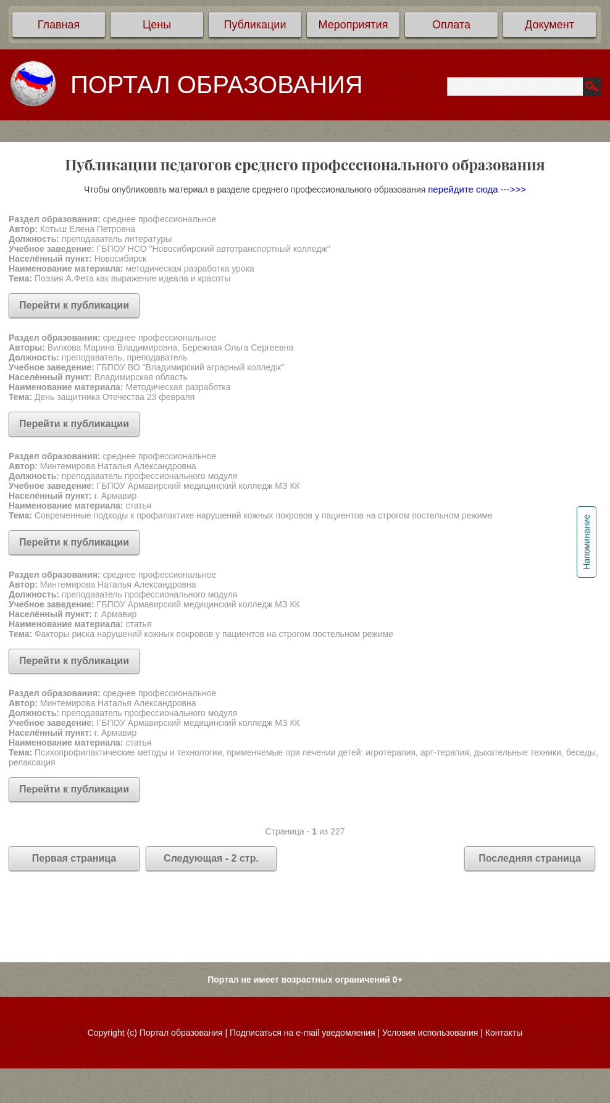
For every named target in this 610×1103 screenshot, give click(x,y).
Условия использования (430, 1033)
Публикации (255, 25)
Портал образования (181, 1033)
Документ (549, 25)
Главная (59, 25)
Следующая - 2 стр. (211, 858)
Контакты (503, 1033)
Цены (157, 25)
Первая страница (74, 858)
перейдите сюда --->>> (477, 189)
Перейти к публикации (74, 305)
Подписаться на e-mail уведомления (302, 1033)
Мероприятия (353, 25)
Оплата (451, 25)
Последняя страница (529, 858)
